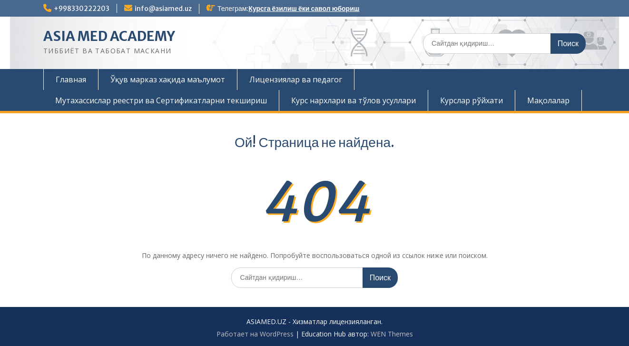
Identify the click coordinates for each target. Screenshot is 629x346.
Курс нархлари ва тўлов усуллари (353, 100)
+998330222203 (81, 8)
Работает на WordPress (255, 333)
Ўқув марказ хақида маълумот (167, 79)
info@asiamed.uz (163, 8)
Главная (71, 79)
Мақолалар (548, 100)
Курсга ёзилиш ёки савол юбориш (303, 8)
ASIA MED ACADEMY (109, 36)
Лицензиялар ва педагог (295, 79)
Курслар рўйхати (471, 100)
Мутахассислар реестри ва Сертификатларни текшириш (161, 100)
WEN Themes (392, 333)
